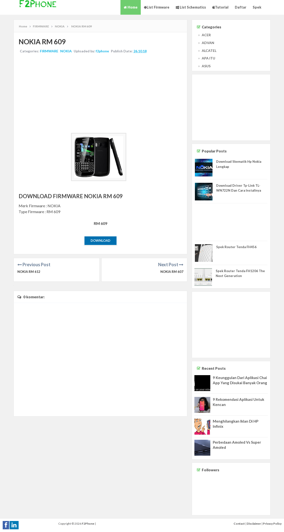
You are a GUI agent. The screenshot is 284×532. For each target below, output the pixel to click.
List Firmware (156, 7)
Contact (239, 523)
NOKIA (66, 51)
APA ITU (208, 58)
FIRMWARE (49, 51)
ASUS (206, 66)
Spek (257, 7)
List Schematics (191, 7)
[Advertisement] (100, 93)
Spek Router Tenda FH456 (236, 247)
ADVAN (208, 43)
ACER (206, 35)
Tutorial (220, 7)
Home (131, 7)
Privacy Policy (272, 523)
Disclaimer (254, 523)
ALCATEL (209, 50)
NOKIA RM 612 (28, 272)
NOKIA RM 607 (171, 272)
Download (100, 241)
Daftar (240, 7)
